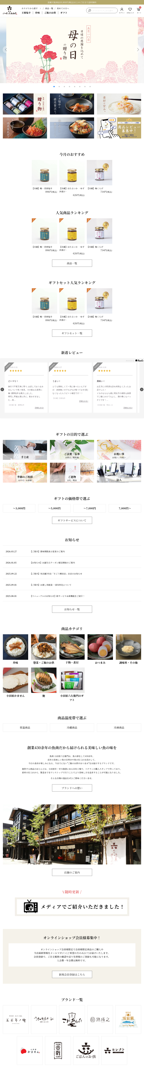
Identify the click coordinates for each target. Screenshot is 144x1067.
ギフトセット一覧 (72, 333)
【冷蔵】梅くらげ (95, 188)
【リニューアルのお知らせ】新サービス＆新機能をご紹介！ (57, 596)
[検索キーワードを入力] (104, 10)
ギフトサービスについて (72, 520)
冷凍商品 (119, 727)
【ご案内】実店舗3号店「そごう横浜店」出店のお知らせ (56, 573)
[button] (6, 49)
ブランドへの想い (71, 788)
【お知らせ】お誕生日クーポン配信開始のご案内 (52, 562)
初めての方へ (63, 8)
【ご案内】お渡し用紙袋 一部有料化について (50, 584)
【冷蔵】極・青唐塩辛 (42, 188)
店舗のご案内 (72, 872)
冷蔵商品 (72, 727)
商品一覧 (49, 8)
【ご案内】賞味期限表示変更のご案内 (47, 551)
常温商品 (25, 727)
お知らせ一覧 (72, 609)
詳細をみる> (39, 408)
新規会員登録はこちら (72, 974)
